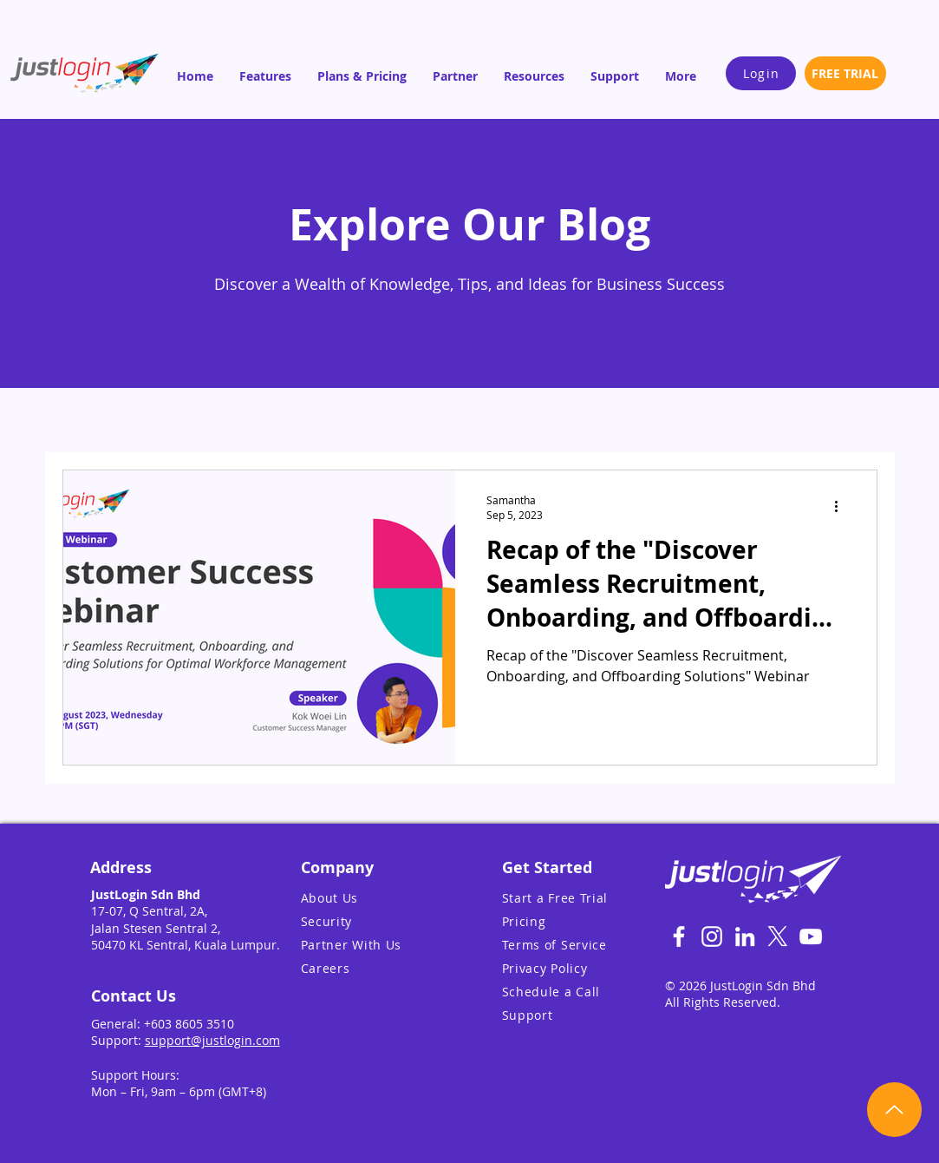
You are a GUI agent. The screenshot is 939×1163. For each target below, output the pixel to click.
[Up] (894, 1109)
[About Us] (374, 898)
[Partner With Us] (374, 944)
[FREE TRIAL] (845, 73)
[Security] (374, 921)
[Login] (761, 73)
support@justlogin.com (212, 1040)
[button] (265, 76)
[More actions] (842, 506)
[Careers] (374, 968)
